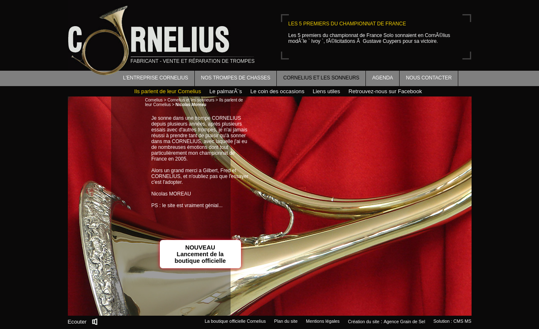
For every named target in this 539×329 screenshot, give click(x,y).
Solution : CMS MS (452, 321)
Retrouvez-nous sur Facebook (385, 91)
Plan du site (286, 321)
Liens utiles (326, 91)
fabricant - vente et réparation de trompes (193, 61)
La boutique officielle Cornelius (235, 321)
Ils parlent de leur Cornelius (167, 91)
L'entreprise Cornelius (155, 78)
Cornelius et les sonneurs (321, 78)
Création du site (364, 321)
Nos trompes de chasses (236, 78)
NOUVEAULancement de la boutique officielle (200, 254)
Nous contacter (429, 78)
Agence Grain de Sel (404, 321)
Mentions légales (323, 321)
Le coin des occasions (277, 91)
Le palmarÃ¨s (225, 91)
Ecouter (77, 322)
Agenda (382, 78)
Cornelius (154, 100)
